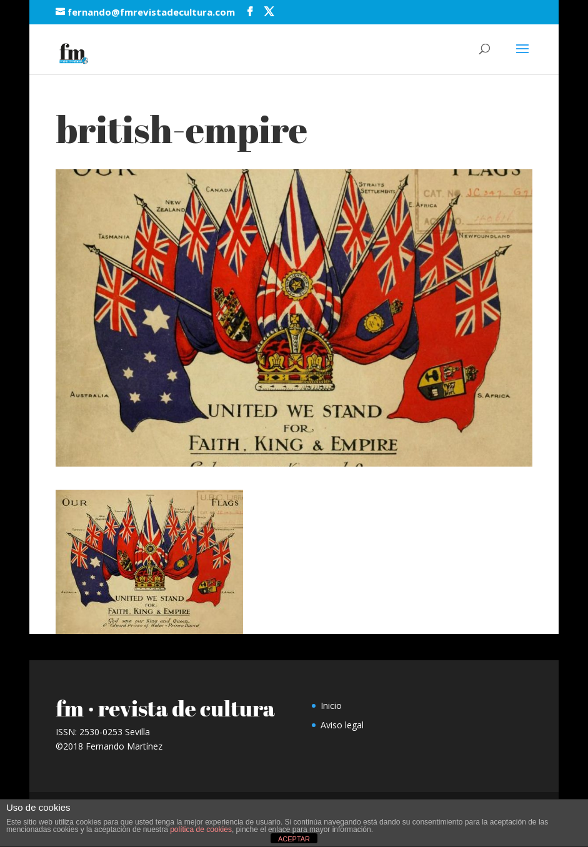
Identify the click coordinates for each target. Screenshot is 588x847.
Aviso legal (342, 725)
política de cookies (201, 829)
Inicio (331, 705)
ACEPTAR (294, 839)
